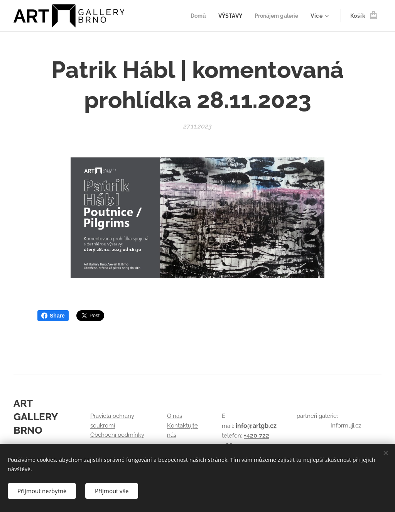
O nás (174, 416)
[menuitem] (194, 15)
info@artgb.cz (256, 425)
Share (53, 316)
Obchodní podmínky (117, 434)
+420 (251, 435)
